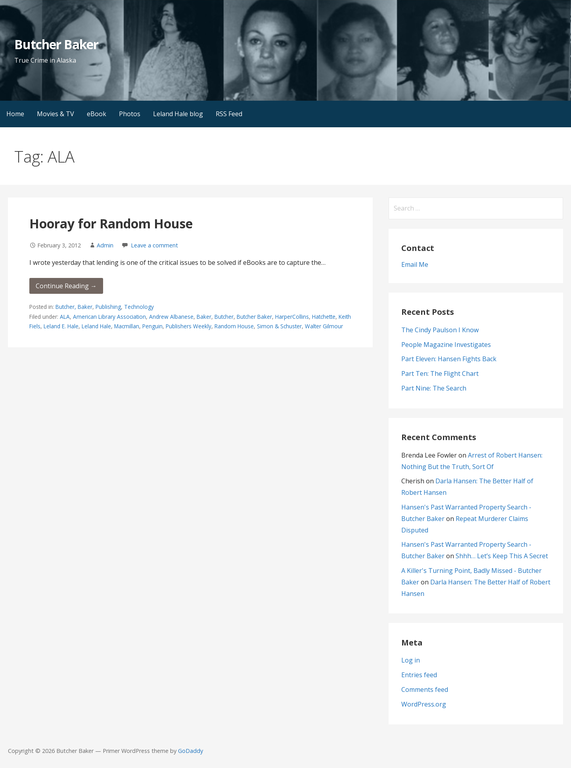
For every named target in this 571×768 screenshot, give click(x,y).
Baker (204, 316)
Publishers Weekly (188, 326)
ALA (65, 316)
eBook (96, 113)
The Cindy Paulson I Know (440, 330)
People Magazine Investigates (446, 344)
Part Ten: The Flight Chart (440, 373)
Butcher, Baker (74, 306)
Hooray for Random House (111, 223)
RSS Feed (229, 113)
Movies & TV (55, 113)
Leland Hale (96, 326)
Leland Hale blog (178, 113)
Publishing (108, 306)
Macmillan (126, 326)
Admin (105, 245)
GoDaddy (190, 751)
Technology (139, 306)
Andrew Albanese (171, 316)
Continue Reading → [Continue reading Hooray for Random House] (66, 286)
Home (15, 113)
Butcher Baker (56, 44)
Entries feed (419, 674)
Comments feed (424, 689)
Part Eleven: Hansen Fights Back (448, 358)
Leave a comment (154, 245)
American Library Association (109, 316)
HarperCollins (292, 316)
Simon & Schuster (279, 326)
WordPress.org (423, 704)
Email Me (414, 264)
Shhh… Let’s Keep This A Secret (502, 556)
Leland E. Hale (61, 326)
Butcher (224, 316)
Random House (234, 326)
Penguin (152, 326)
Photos (129, 113)
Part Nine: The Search (433, 388)
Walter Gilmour (324, 326)
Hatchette (323, 316)
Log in (410, 660)
